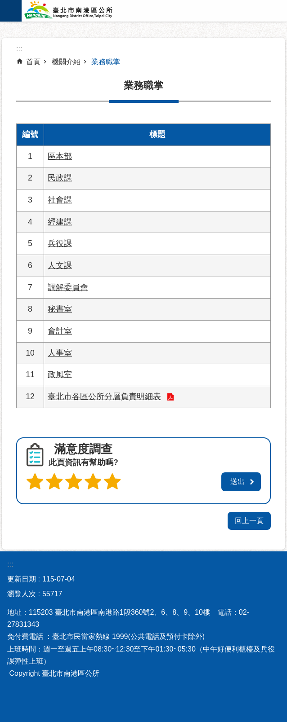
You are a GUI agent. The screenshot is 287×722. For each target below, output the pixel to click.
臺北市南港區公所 (80, 11)
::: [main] (19, 49)
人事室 (60, 352)
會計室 (60, 330)
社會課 (60, 199)
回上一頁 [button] (249, 520)
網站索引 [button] (11, 11)
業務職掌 (105, 62)
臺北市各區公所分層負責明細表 (104, 396)
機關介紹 (66, 62)
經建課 (60, 221)
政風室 (60, 374)
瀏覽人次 (21, 594)
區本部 (60, 156)
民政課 (60, 177)
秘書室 (60, 308)
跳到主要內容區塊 (4, 4)
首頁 (33, 62)
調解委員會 (68, 287)
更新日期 (21, 579)
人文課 (60, 265)
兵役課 (60, 243)
